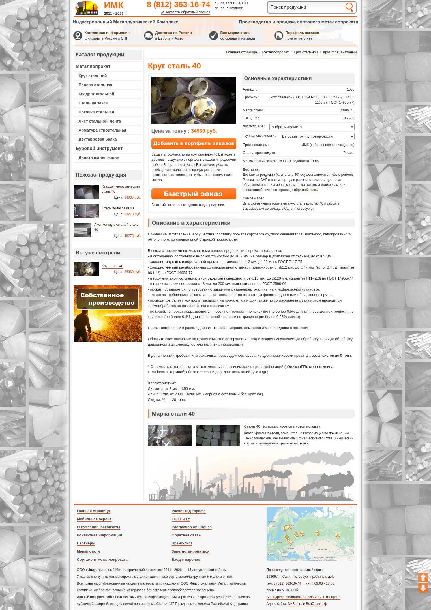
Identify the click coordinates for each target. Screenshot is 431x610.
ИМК (113, 5)
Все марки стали (235, 33)
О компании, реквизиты (98, 527)
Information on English (192, 527)
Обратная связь (186, 535)
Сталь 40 (252, 426)
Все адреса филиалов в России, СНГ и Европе (304, 597)
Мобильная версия (94, 519)
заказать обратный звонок (187, 12)
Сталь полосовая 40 (118, 208)
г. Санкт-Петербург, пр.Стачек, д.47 (307, 577)
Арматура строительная (102, 130)
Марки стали (88, 551)
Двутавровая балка (98, 139)
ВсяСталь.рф (316, 604)
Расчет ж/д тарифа (189, 511)
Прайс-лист (182, 543)
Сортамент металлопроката (102, 559)
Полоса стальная (95, 85)
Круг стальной (93, 76)
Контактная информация (107, 33)
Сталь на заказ (93, 103)
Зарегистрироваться (191, 551)
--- (108, 313)
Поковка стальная (96, 112)
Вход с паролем (186, 559)
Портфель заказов (302, 33)
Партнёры (86, 543)
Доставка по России (173, 33)
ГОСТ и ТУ (181, 519)
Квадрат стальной (96, 94)
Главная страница (93, 511)
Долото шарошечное (99, 158)
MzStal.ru (295, 604)
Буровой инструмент (99, 148)
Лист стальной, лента (100, 121)
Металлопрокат (93, 66)
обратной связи (306, 190)
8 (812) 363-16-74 (178, 4)
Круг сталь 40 (112, 266)
